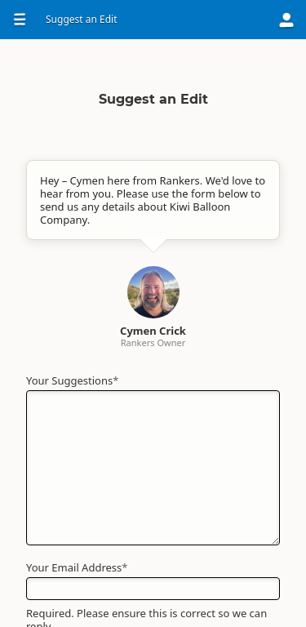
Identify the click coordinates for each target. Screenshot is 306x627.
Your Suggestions (72, 380)
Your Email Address (76, 567)
